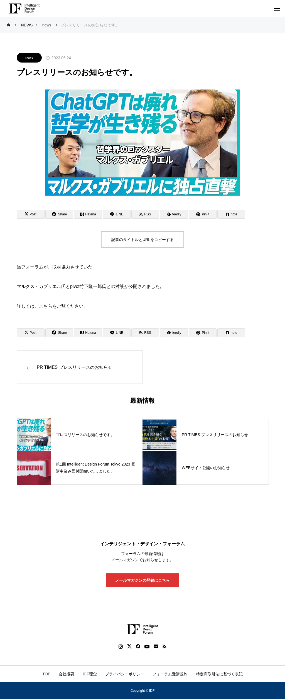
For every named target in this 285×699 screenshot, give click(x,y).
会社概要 (66, 674)
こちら (45, 306)
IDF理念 (90, 674)
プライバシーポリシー (124, 674)
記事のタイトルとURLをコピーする (142, 239)
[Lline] (117, 214)
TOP (46, 674)
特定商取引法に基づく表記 (219, 674)
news (29, 57)
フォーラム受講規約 (170, 674)
